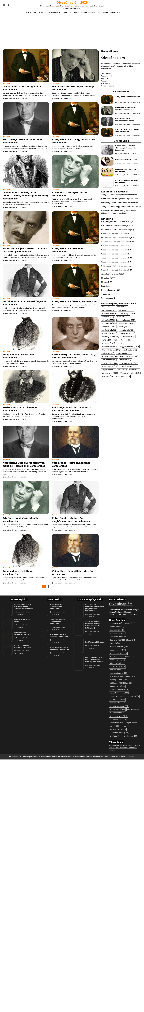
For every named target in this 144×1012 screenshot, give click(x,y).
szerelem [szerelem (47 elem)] (125, 406)
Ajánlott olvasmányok (49, 12)
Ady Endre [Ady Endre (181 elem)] (108, 353)
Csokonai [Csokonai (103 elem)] (108, 363)
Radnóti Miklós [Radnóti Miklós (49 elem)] (110, 402)
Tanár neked (106, 76)
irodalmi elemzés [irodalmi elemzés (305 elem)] (125, 366)
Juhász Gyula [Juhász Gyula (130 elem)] (109, 376)
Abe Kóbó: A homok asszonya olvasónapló (22, 753)
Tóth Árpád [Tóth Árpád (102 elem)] (127, 412)
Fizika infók (105, 83)
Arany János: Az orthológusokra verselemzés (119, 241)
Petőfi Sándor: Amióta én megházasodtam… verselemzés (71, 592)
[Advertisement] (72, 31)
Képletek (105, 78)
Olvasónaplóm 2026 (72, 2)
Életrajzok (115, 12)
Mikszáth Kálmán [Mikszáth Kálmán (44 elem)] (111, 396)
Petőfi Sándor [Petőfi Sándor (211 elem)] (124, 399)
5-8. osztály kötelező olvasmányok (115, 292)
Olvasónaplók (30, 12)
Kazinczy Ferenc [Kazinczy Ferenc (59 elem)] (110, 382)
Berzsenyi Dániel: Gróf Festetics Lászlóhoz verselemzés (71, 409)
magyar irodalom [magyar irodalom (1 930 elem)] (129, 392)
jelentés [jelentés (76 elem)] (122, 373)
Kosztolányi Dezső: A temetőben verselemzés (119, 249)
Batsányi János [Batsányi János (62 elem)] (110, 359)
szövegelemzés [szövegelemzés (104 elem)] (128, 409)
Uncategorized (107, 344)
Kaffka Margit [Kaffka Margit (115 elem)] (109, 379)
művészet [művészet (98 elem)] (108, 399)
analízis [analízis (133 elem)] (122, 353)
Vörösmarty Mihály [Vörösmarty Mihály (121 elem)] (130, 419)
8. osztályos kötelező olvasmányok (115, 308)
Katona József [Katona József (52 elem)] (127, 379)
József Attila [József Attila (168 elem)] (127, 376)
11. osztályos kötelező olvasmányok (115, 280)
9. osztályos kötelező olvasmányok (115, 316)
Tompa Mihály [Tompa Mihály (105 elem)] (110, 412)
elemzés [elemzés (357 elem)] (108, 366)
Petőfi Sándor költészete (95, 735)
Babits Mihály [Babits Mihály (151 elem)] (126, 356)
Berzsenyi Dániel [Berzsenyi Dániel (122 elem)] (129, 359)
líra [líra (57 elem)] (121, 389)
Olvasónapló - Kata (10, 98)
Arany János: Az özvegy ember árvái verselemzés (121, 253)
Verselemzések (107, 86)
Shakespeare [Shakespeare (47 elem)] (109, 406)
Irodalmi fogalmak (108, 336)
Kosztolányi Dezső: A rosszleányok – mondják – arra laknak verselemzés (25, 497)
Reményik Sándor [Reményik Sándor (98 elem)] (129, 402)
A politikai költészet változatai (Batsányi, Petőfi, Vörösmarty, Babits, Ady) (93, 717)
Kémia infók (113, 843)
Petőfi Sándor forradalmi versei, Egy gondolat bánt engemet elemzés (94, 752)
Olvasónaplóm (113, 57)
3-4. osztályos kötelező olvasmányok (116, 288)
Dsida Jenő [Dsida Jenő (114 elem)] (122, 363)
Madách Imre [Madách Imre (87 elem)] (109, 392)
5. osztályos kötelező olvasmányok (115, 296)
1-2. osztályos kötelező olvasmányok (116, 268)
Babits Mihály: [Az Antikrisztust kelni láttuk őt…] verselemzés (25, 250)
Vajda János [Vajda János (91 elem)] (108, 416)
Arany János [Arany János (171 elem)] (109, 356)
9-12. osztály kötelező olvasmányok (115, 312)
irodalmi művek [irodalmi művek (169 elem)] (127, 369)
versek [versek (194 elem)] (134, 416)
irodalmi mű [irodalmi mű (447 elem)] (109, 369)
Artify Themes (128, 849)
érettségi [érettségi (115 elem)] (107, 422)
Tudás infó (105, 81)
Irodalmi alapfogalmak (84, 12)
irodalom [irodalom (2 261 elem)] (108, 373)
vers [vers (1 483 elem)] (122, 416)
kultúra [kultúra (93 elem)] (107, 386)
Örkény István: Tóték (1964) (126, 177)
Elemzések (67, 12)
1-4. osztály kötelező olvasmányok (115, 272)
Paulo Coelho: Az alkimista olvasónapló (22, 735)
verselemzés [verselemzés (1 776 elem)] (110, 419)
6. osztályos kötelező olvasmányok (115, 300)
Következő (57, 679)
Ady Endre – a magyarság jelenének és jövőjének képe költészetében (94, 700)
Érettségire (102, 12)
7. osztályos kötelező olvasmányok (115, 304)
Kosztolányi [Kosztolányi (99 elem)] (128, 382)
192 (54, 679)
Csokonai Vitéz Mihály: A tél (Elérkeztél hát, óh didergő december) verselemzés (25, 195)
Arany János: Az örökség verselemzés (74, 301)
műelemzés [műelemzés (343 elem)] (130, 396)
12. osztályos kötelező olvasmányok (115, 284)
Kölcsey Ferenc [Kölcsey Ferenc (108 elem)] (122, 386)
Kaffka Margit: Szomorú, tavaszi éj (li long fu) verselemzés (74, 356)
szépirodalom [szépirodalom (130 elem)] (110, 409)
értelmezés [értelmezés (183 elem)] (123, 422)
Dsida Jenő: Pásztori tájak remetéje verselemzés (120, 245)
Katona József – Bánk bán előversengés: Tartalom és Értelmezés (125, 158)
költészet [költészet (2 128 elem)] (108, 389)
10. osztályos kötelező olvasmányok (115, 276)
